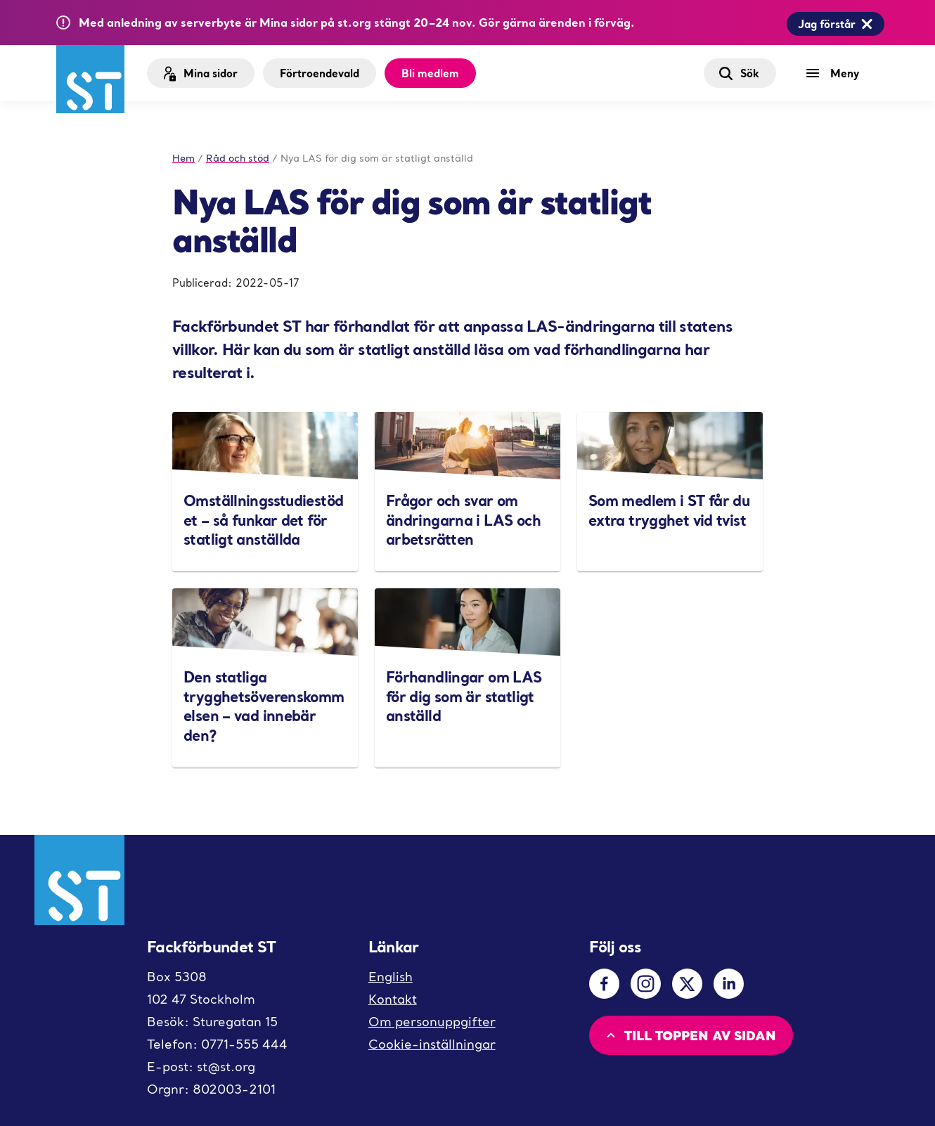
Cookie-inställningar (432, 1044)
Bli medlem (430, 73)
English (390, 977)
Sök (738, 73)
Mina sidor (199, 73)
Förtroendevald (319, 73)
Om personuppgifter (432, 1022)
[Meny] (836, 73)
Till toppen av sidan (689, 1035)
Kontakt (392, 999)
